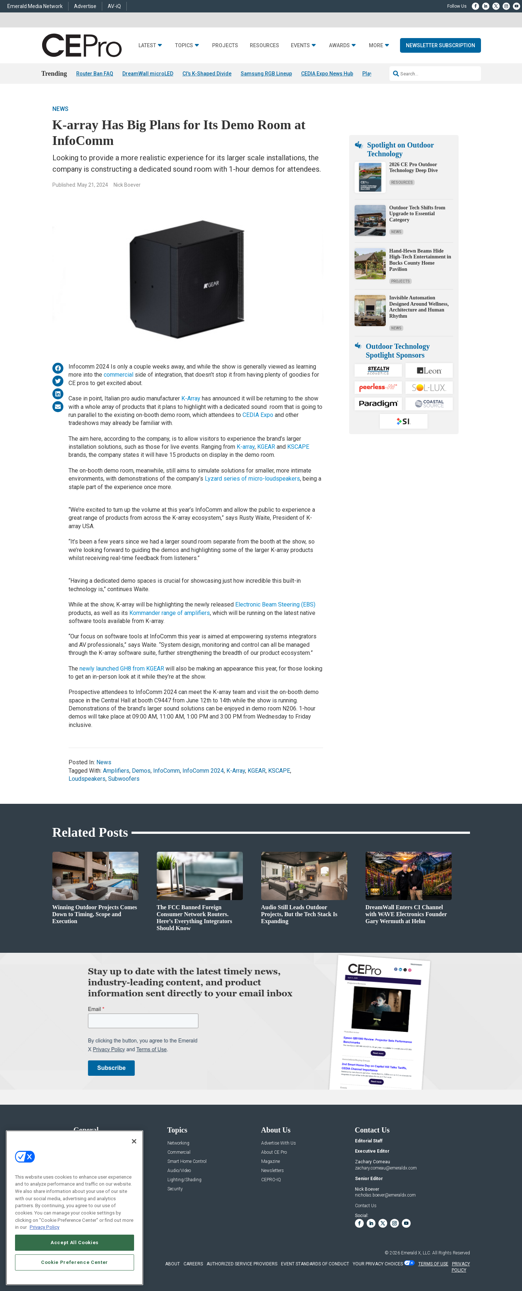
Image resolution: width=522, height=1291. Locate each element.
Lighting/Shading (184, 1180)
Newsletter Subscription (440, 45)
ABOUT (172, 1263)
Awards (339, 45)
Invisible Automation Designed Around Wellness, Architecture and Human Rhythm (419, 307)
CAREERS (193, 1263)
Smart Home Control (187, 1161)
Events (300, 45)
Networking (178, 1143)
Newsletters (272, 1170)
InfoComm (166, 770)
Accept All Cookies (75, 1242)
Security (175, 1189)
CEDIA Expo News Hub (327, 74)
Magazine (270, 1161)
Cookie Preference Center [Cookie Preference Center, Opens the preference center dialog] (74, 1262)
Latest (147, 45)
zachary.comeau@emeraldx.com (386, 1168)
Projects (225, 45)
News (60, 108)
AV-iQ (114, 6)
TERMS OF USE (433, 1263)
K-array (246, 446)
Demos (141, 770)
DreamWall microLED (147, 74)
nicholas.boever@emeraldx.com (385, 1195)
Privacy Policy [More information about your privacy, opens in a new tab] (44, 1227)
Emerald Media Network (35, 6)
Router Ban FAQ (94, 74)
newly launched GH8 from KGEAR (121, 668)
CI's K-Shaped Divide (207, 74)
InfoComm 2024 (203, 770)
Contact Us (366, 1206)
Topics (184, 45)
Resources (264, 45)
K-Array (190, 398)
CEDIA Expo (258, 414)
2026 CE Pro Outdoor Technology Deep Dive (413, 167)
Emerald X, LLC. (416, 1252)
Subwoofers (124, 778)
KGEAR (266, 446)
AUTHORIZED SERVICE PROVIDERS (242, 1263)
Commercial (178, 1152)
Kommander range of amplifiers (169, 612)
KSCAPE (298, 446)
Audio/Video (179, 1170)
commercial (118, 375)
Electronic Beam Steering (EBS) (275, 604)
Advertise (85, 6)
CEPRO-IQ (271, 1180)
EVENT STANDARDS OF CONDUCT (315, 1263)
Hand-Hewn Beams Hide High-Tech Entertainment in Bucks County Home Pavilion (420, 260)
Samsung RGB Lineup (266, 74)
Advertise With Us (278, 1143)
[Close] (134, 1141)
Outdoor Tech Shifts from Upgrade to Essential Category (417, 214)
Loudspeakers (87, 778)
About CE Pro (274, 1152)
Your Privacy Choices (378, 1263)
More (376, 45)
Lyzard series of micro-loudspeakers (252, 478)
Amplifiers (116, 770)
